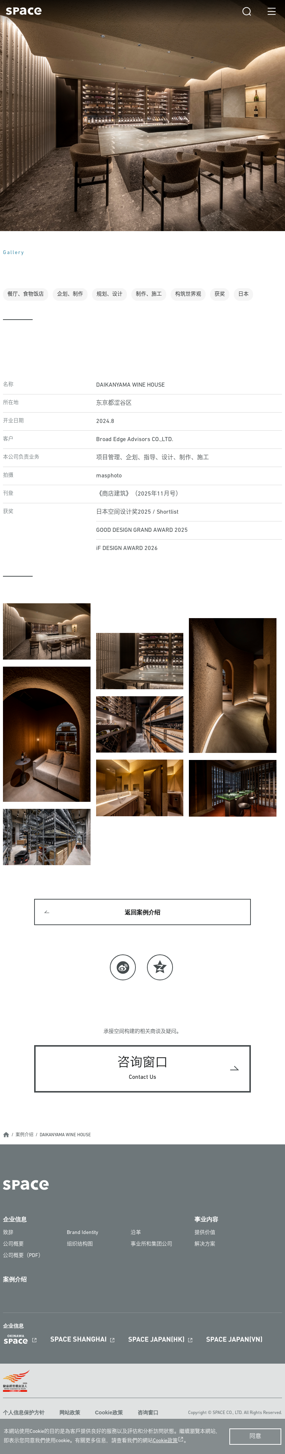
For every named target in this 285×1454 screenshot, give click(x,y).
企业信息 (15, 1219)
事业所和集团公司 (151, 1244)
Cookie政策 (109, 1412)
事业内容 (206, 1219)
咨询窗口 (148, 1412)
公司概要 (13, 1244)
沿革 (136, 1232)
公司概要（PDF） (23, 1255)
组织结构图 (80, 1244)
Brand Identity (82, 1232)
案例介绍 (24, 1135)
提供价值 (204, 1232)
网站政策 (69, 1412)
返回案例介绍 (142, 912)
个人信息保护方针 (24, 1412)
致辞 (8, 1232)
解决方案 (204, 1244)
